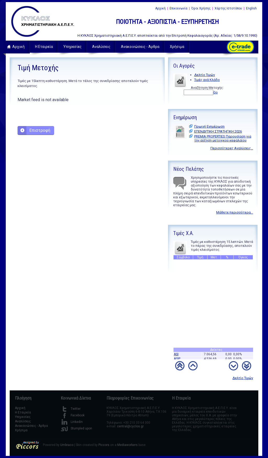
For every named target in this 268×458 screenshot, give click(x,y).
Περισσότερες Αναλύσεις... (231, 148)
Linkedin (72, 422)
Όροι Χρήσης (201, 8)
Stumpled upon (76, 428)
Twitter (71, 409)
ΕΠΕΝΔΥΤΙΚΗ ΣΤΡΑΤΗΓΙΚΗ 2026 (218, 131)
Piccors (103, 445)
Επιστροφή (39, 130)
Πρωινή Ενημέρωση (209, 126)
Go (215, 92)
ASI (176, 356)
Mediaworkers (127, 445)
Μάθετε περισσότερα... (234, 212)
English (251, 8)
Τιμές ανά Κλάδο (207, 80)
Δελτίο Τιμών (204, 75)
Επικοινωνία (178, 8)
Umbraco (66, 445)
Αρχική (160, 8)
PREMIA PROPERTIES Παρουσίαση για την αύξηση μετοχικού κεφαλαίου (222, 138)
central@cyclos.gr (130, 426)
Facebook (73, 415)
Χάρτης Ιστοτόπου (228, 8)
